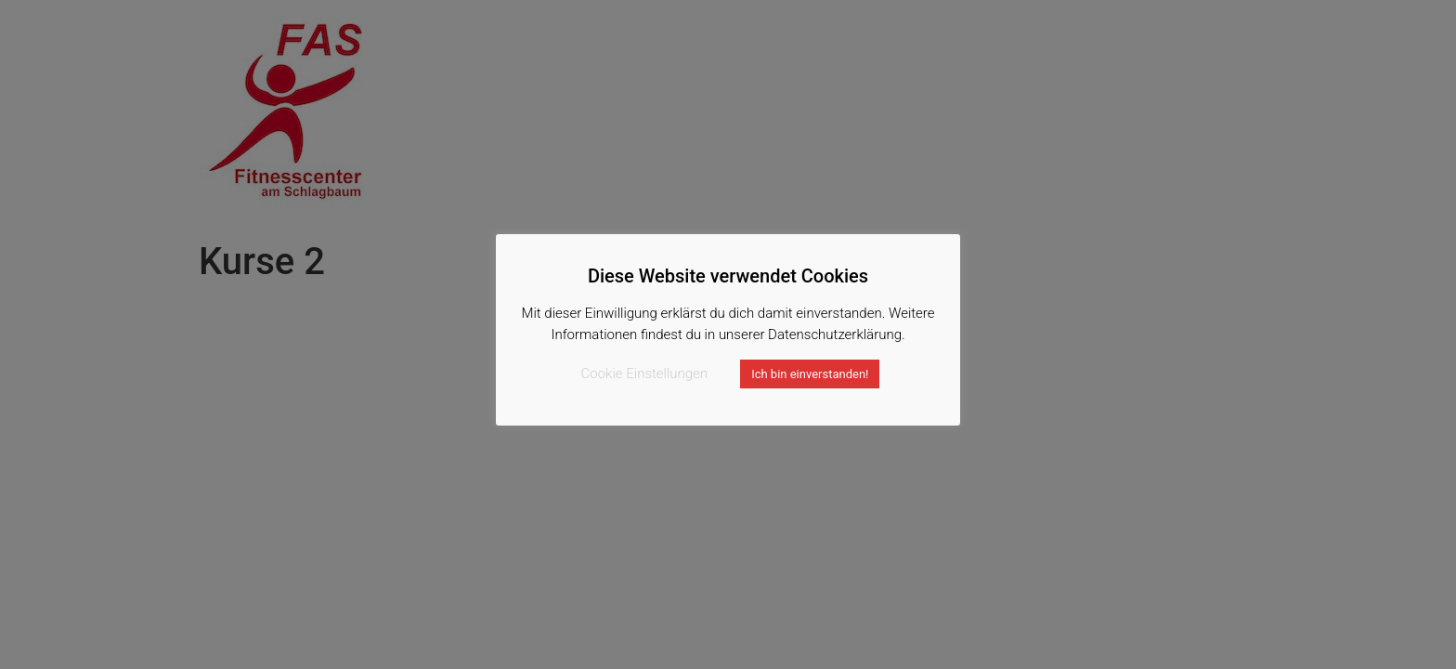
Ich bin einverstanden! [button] (809, 374)
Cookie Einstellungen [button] (644, 373)
